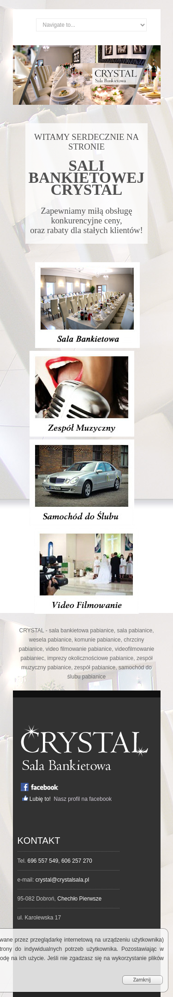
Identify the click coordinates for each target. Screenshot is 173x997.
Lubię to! (41, 799)
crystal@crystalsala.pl (62, 880)
